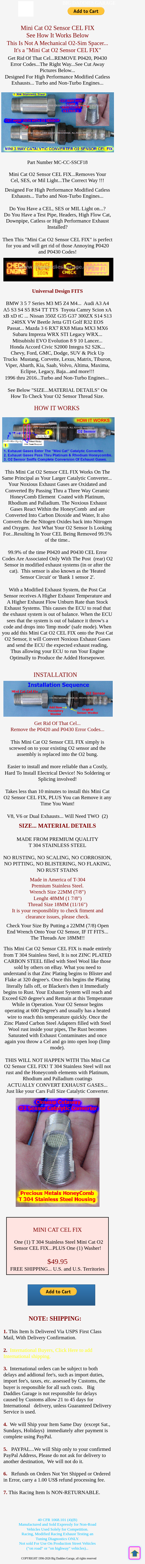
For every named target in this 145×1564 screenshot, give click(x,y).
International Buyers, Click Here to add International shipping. (47, 1353)
